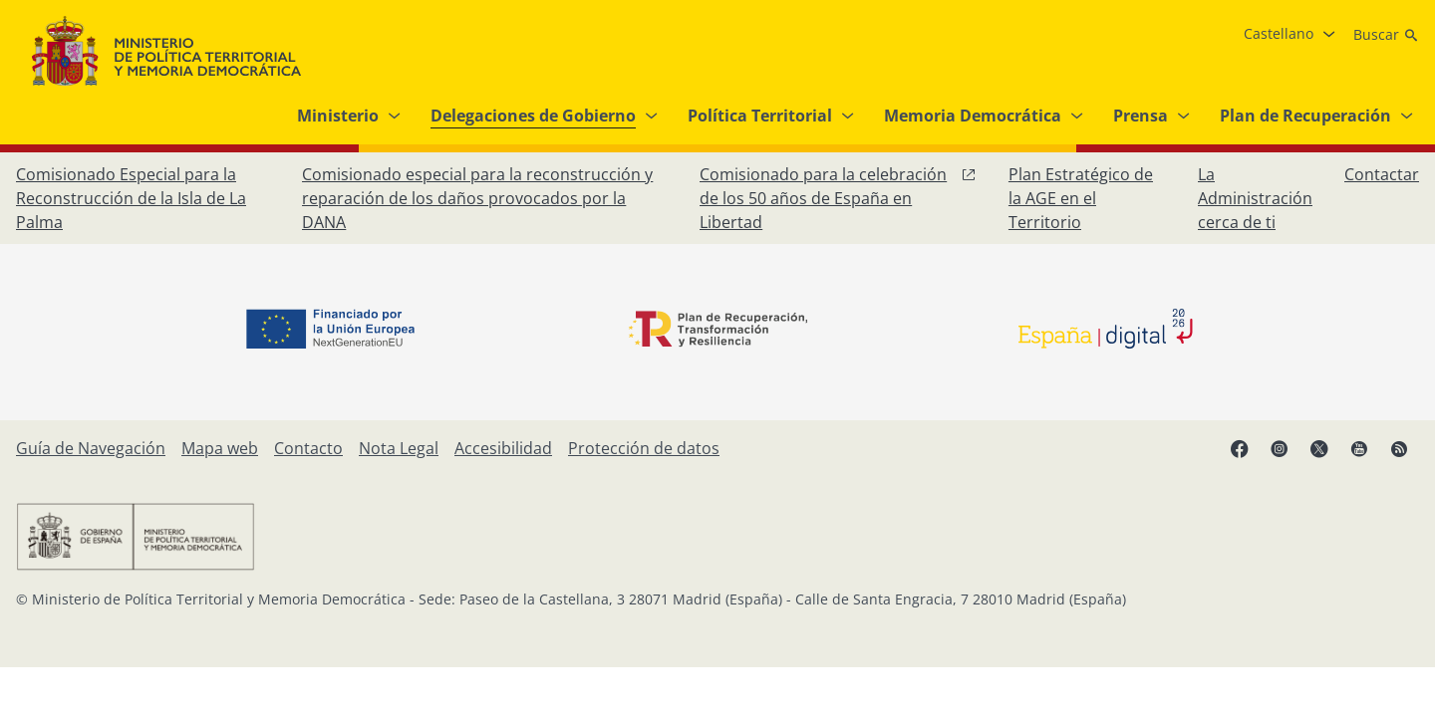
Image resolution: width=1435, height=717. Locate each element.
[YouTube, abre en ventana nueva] (1359, 448)
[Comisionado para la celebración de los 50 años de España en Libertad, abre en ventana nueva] (838, 198)
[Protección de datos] (643, 448)
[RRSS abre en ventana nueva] (1399, 448)
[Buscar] (1386, 35)
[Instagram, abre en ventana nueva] (1280, 448)
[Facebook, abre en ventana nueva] (1240, 448)
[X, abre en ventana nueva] (1319, 448)
